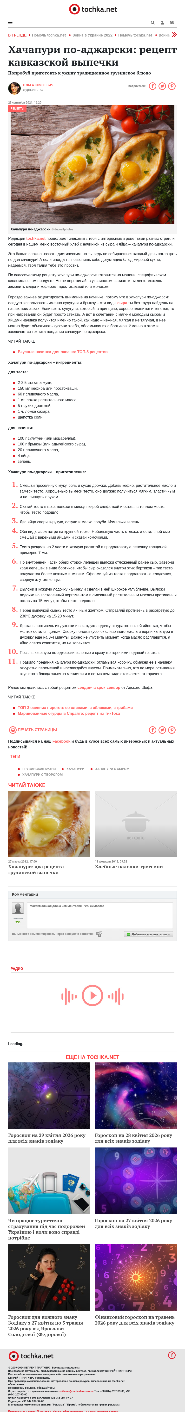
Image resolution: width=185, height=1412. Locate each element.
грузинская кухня (39, 769)
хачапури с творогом (42, 775)
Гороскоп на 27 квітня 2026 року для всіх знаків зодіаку (133, 1223)
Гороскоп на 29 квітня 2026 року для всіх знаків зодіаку (47, 1138)
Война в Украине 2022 (92, 35)
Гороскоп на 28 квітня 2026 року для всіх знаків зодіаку (133, 1138)
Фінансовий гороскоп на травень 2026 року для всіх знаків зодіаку (135, 1320)
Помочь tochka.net (49, 35)
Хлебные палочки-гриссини (129, 866)
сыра (122, 303)
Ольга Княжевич (38, 85)
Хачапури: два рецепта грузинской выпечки (36, 869)
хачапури (75, 769)
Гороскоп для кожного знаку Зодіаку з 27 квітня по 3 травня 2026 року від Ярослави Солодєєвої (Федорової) (45, 1326)
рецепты (17, 108)
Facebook (62, 741)
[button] (162, 22)
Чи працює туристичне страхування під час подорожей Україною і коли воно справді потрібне (46, 1229)
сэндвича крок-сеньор (99, 687)
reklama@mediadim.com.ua (76, 1391)
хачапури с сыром (112, 769)
